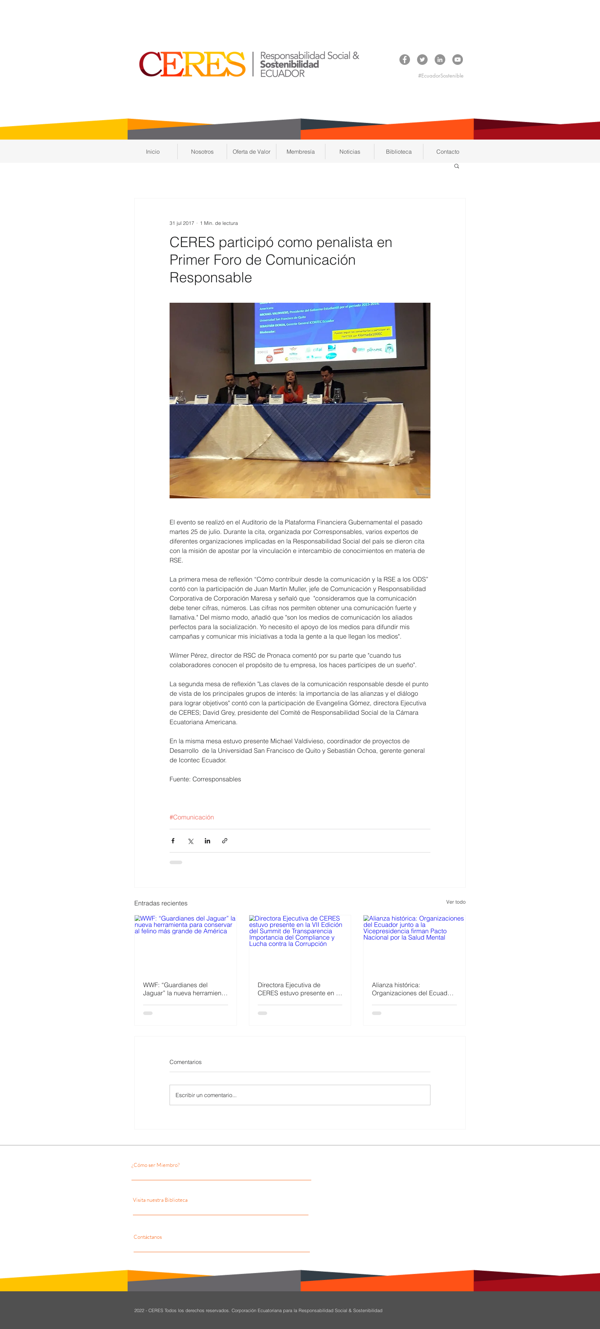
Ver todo (456, 902)
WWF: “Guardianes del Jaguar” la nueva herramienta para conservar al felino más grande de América (185, 989)
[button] (202, 151)
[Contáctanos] (197, 1237)
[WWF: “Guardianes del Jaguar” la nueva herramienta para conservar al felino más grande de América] (186, 943)
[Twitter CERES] (422, 59)
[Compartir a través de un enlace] (224, 840)
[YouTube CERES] (457, 59)
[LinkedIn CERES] (440, 59)
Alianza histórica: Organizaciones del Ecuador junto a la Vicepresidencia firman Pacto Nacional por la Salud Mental (412, 989)
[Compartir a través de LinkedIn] (207, 840)
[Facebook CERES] (404, 59)
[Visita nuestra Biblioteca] (200, 1200)
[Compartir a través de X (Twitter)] (190, 840)
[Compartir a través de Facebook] (173, 840)
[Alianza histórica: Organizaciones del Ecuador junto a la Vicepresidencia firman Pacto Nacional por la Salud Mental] (414, 943)
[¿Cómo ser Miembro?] (192, 1165)
